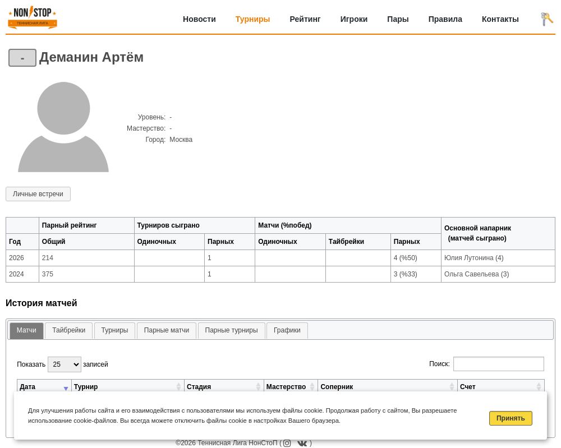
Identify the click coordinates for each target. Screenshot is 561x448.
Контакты (500, 19)
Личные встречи (38, 194)
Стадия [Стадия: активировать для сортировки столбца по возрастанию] (199, 387)
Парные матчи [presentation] (166, 330)
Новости (199, 19)
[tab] (27, 331)
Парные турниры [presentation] (231, 330)
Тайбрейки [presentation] (68, 330)
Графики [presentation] (287, 330)
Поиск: (486, 364)
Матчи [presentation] (26, 330)
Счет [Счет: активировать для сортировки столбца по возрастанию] (468, 387)
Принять (510, 418)
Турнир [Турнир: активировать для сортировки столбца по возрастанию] (86, 387)
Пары (397, 19)
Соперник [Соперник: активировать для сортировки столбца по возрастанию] (336, 387)
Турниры (253, 19)
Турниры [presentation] (115, 330)
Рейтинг (305, 19)
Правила (445, 19)
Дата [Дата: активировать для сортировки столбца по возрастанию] (27, 387)
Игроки (354, 19)
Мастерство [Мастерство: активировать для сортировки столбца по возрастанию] (286, 387)
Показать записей (62, 364)
